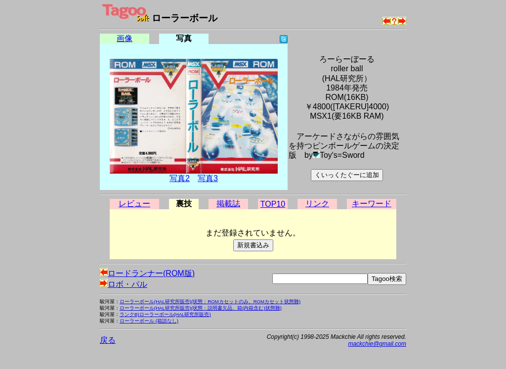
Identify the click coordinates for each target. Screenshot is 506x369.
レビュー (134, 203)
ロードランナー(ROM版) (147, 273)
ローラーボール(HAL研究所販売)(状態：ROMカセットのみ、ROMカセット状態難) (210, 301)
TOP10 (272, 204)
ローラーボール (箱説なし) (149, 320)
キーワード (371, 203)
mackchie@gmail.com (377, 343)
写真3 (208, 178)
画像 (124, 38)
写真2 (179, 178)
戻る (108, 340)
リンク (317, 203)
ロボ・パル (123, 284)
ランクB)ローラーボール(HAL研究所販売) (165, 314)
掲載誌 (228, 203)
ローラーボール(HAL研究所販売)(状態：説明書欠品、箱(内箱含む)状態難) (201, 308)
